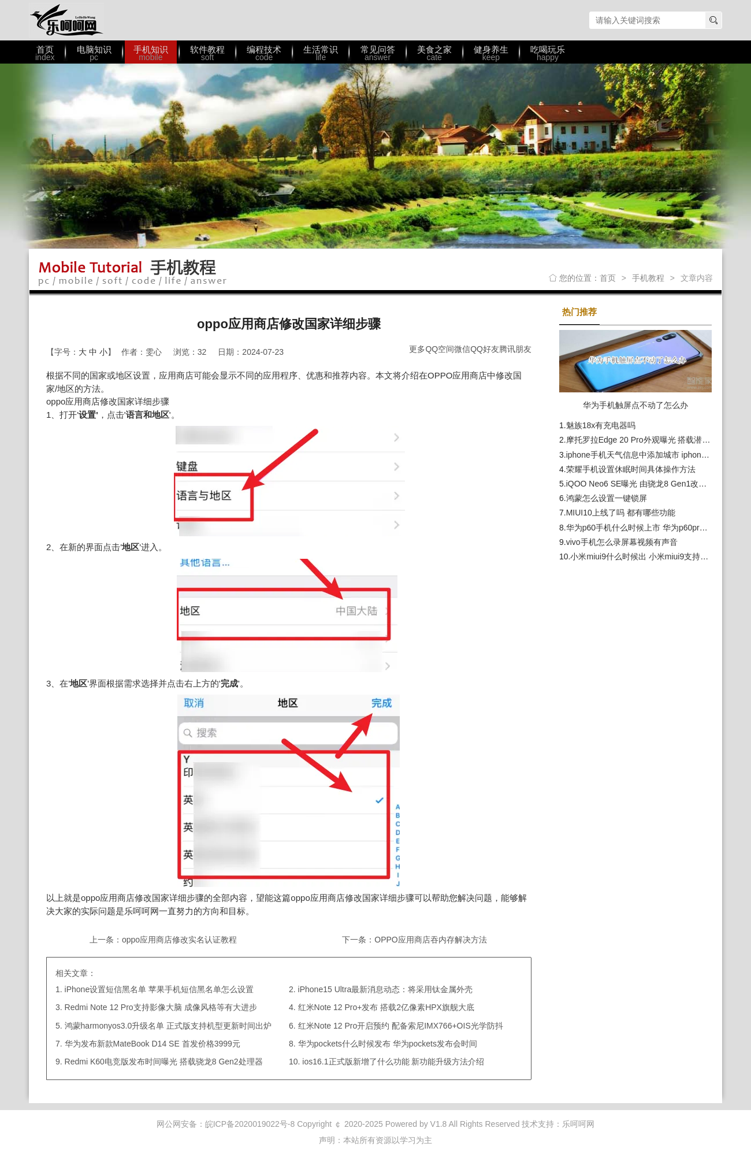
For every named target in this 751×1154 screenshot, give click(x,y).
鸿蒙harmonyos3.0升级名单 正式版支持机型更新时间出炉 (168, 1025)
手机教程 (648, 278)
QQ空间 (439, 349)
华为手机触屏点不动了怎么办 (635, 405)
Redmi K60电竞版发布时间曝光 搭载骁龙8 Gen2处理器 (164, 1061)
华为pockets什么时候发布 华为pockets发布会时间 (387, 1043)
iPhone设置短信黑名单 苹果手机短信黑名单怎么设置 (159, 989)
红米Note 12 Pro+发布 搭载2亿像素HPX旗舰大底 (386, 1007)
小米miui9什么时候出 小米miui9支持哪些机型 (651, 556)
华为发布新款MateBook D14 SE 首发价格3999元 (152, 1043)
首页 (608, 278)
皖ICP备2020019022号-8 (250, 1124)
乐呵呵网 (66, 20)
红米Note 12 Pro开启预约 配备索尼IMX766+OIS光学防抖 (400, 1025)
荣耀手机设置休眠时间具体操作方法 (631, 469)
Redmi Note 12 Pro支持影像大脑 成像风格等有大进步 (161, 1007)
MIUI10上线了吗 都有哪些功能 (620, 512)
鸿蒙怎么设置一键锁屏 (606, 498)
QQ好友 (484, 349)
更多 (417, 349)
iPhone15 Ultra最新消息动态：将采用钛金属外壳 (385, 989)
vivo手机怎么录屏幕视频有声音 (622, 542)
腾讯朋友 (515, 349)
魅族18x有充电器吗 (601, 425)
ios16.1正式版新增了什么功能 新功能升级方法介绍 (393, 1061)
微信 (462, 349)
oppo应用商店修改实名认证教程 (179, 939)
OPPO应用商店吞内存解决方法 (430, 939)
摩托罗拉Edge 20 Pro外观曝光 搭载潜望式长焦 (650, 439)
